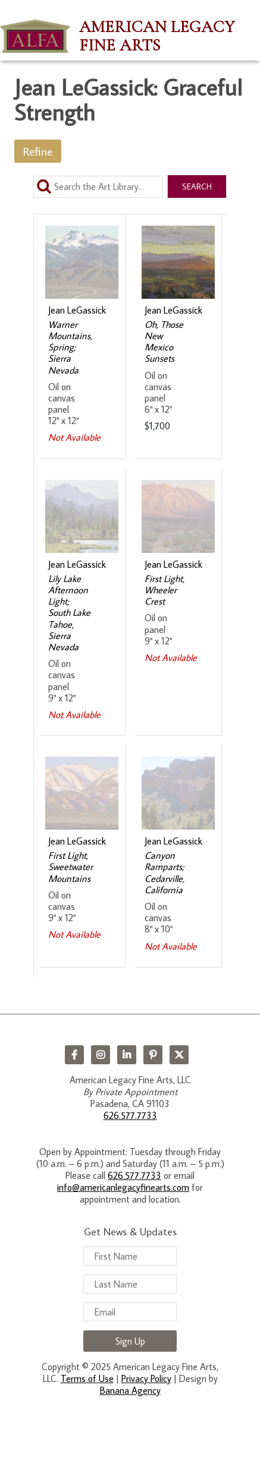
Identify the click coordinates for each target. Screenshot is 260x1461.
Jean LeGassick (77, 310)
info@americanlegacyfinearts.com (123, 1187)
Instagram (100, 1054)
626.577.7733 (130, 1115)
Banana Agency (130, 1390)
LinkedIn (126, 1054)
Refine (37, 151)
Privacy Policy (146, 1378)
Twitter (179, 1054)
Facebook (74, 1054)
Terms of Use (87, 1378)
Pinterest (152, 1054)
